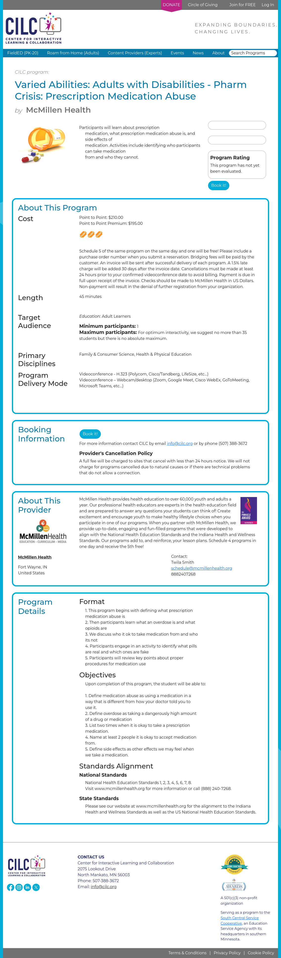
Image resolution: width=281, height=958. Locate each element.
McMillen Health (58, 110)
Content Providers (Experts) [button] (135, 53)
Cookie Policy (261, 953)
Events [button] (177, 53)
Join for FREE (242, 4)
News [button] (198, 53)
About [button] (218, 53)
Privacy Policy (227, 953)
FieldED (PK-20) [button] (23, 53)
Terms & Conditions (187, 953)
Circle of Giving (202, 4)
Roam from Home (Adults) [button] (73, 53)
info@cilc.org (180, 443)
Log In (268, 4)
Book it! (218, 185)
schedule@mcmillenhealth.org (201, 568)
